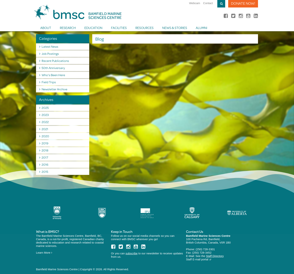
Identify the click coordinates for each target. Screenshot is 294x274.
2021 (45, 129)
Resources (144, 27)
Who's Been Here (53, 75)
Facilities (119, 27)
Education (93, 27)
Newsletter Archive (54, 89)
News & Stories (174, 27)
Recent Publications (55, 60)
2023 (45, 114)
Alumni (201, 27)
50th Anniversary (53, 67)
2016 (45, 164)
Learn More (44, 252)
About (45, 27)
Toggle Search (221, 3)
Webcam (194, 3)
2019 (45, 143)
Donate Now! (243, 3)
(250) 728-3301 (205, 249)
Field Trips (49, 82)
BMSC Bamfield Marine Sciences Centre (78, 12)
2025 (45, 107)
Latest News (50, 46)
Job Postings (50, 53)
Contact (208, 3)
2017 (45, 157)
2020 (45, 136)
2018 (45, 150)
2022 (45, 122)
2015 (45, 171)
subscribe (131, 253)
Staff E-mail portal (197, 259)
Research (68, 27)
